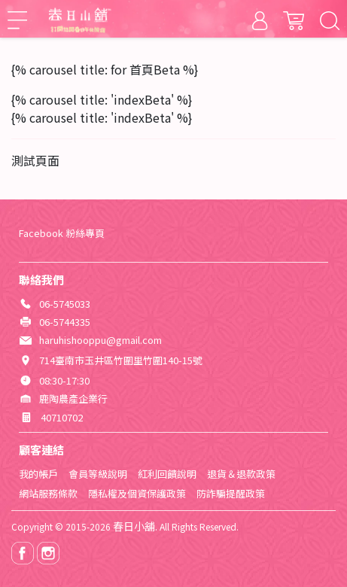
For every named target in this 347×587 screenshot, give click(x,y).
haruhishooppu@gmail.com (100, 340)
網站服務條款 (48, 493)
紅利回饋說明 (167, 474)
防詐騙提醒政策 (230, 493)
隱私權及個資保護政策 (137, 493)
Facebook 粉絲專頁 (62, 233)
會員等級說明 (97, 474)
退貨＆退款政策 (241, 474)
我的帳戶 (38, 474)
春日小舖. (135, 526)
